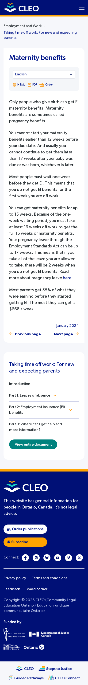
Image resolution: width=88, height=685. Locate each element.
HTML (19, 85)
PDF (32, 85)
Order (46, 85)
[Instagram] (36, 557)
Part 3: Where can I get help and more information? (35, 427)
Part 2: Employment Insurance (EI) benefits (37, 410)
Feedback (12, 589)
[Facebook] (25, 557)
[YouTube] (57, 557)
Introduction (19, 384)
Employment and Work (23, 26)
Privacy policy (15, 578)
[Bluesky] (46, 557)
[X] (79, 557)
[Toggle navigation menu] (82, 7)
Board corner (37, 589)
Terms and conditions (49, 578)
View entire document (33, 444)
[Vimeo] (68, 557)
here (67, 278)
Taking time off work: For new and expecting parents (40, 35)
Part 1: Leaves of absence (29, 396)
